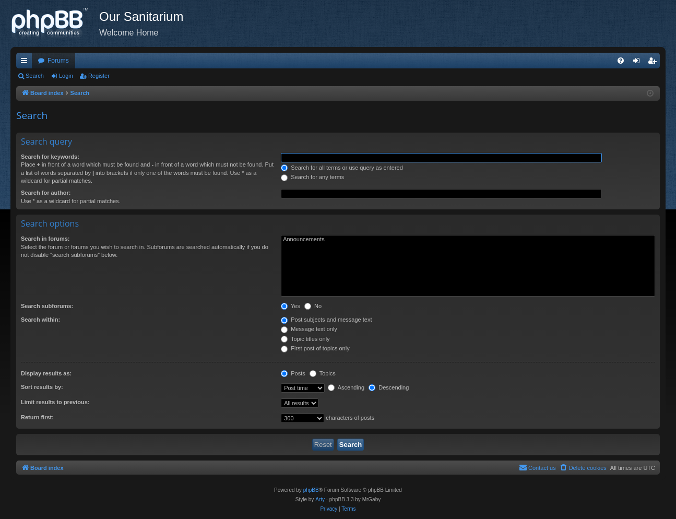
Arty (320, 499)
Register (99, 76)
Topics (323, 373)
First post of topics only (315, 348)
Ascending (346, 387)
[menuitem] (620, 60)
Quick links (26, 62)
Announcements (468, 239)
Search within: (40, 319)
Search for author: (45, 193)
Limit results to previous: (55, 402)
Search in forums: (45, 238)
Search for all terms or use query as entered (342, 167)
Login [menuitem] (638, 62)
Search (35, 76)
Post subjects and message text (326, 319)
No (313, 306)
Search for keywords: (50, 157)
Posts (293, 373)
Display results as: (46, 373)
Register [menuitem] (654, 62)
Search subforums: (47, 306)
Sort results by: (42, 387)
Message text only (309, 329)
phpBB (311, 490)
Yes (290, 306)
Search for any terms (312, 177)
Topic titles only (305, 339)
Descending (389, 387)
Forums (58, 60)
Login (66, 76)
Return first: (37, 417)
